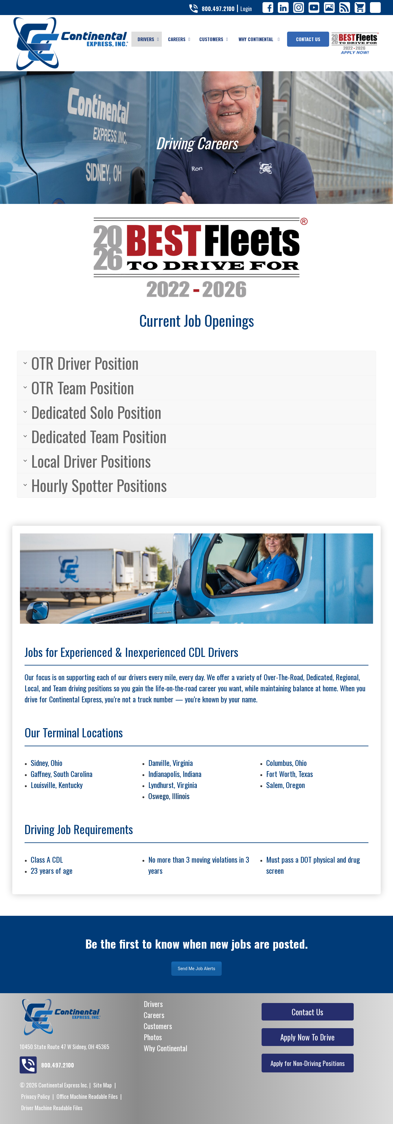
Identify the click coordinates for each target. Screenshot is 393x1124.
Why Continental (165, 1047)
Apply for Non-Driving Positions (307, 1063)
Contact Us (307, 1011)
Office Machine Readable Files (87, 1096)
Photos (153, 1036)
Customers (158, 1025)
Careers (154, 1014)
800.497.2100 (218, 9)
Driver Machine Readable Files (51, 1108)
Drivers (153, 1003)
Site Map (102, 1085)
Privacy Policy (35, 1096)
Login (246, 9)
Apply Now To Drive (307, 1037)
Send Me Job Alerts (196, 968)
